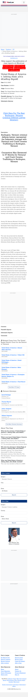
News (2, 669)
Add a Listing (5, 663)
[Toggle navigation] (24, 2)
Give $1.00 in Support (8, 66)
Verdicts (8, 49)
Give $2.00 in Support (19, 66)
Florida (24, 678)
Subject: (3, 476)
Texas (14, 678)
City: (2, 482)
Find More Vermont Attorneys (14, 424)
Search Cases (19, 657)
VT (13, 49)
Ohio (15, 680)
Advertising (22, 684)
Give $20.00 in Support (14, 70)
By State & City (5, 657)
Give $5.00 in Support (8, 68)
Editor (14, 686)
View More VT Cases (14, 387)
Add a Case (18, 663)
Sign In (17, 674)
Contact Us (18, 671)
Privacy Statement (20, 673)
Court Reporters (5, 671)
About (16, 669)
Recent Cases (19, 659)
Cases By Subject (20, 661)
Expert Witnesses (6, 673)
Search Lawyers (5, 659)
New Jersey (16, 682)
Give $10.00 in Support (19, 68)
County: (3, 510)
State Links (4, 674)
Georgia (20, 680)
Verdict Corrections (7, 684)
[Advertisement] (14, 29)
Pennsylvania (10, 680)
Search (14, 495)
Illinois (4, 680)
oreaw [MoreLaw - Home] (8, 2)
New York (19, 678)
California (9, 678)
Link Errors (16, 684)
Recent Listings (5, 661)
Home (2, 49)
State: (2, 488)
